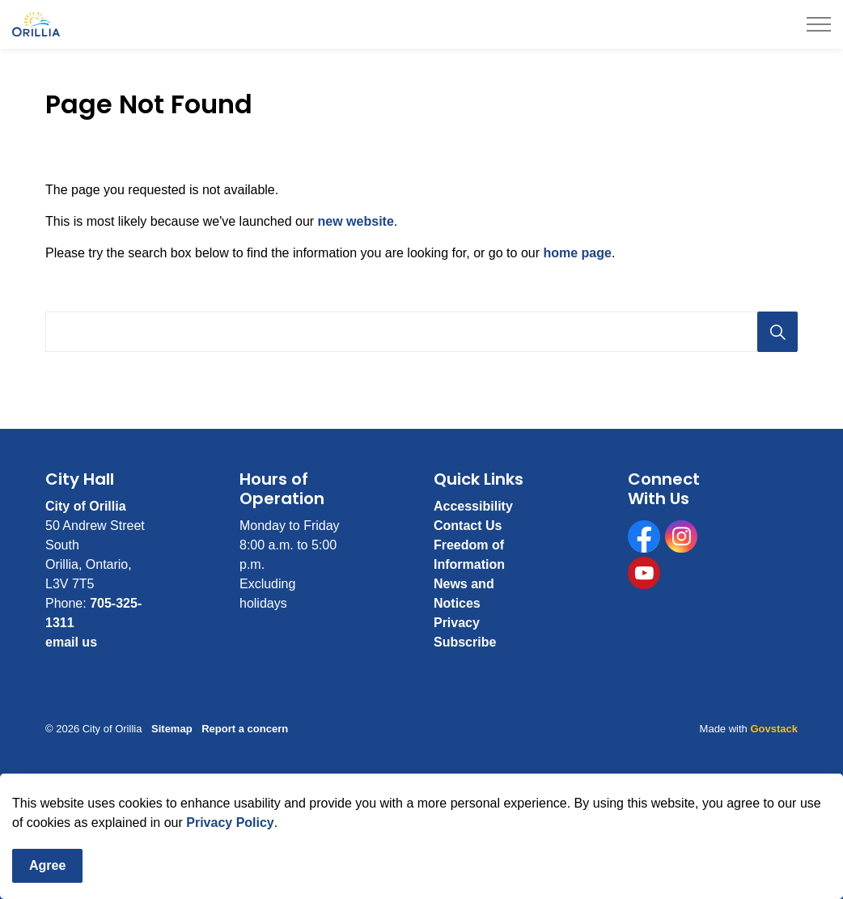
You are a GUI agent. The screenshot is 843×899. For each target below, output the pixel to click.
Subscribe (465, 642)
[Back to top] (421, 796)
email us (71, 642)
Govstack (774, 729)
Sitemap (172, 729)
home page (577, 253)
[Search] (777, 332)
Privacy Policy (230, 855)
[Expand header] (818, 24)
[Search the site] (421, 332)
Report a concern (244, 729)
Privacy (457, 623)
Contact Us (468, 525)
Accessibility (473, 506)
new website (356, 221)
